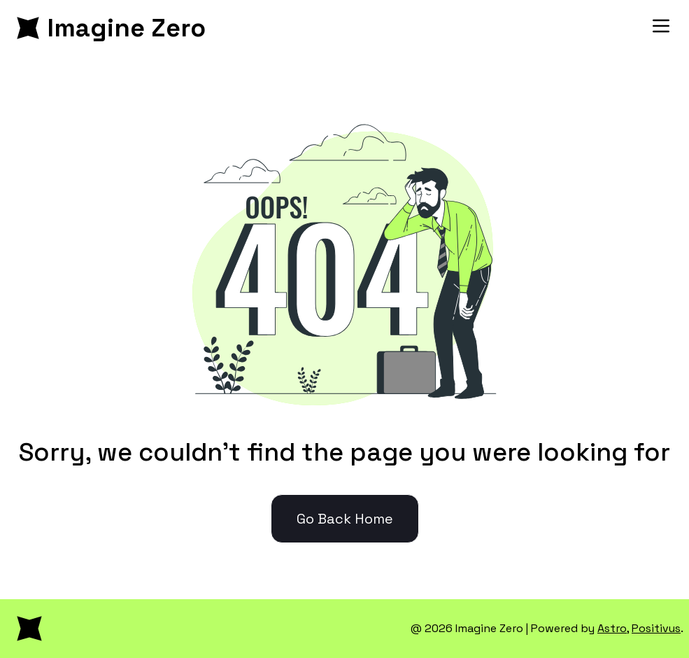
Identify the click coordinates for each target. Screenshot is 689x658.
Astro (612, 628)
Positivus (656, 628)
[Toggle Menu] (661, 26)
